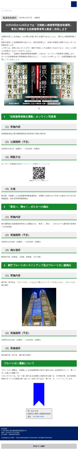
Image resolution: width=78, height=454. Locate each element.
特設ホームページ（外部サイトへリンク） (34, 164)
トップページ (6, 11)
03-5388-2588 (38, 417)
